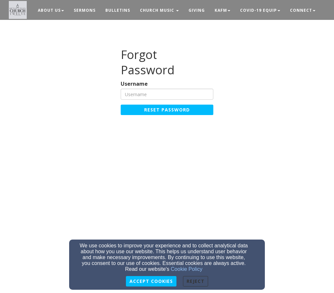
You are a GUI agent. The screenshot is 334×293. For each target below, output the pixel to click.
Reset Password (167, 110)
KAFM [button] (222, 10)
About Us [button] (51, 10)
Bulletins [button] (117, 10)
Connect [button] (302, 10)
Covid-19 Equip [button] (260, 10)
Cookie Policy (187, 269)
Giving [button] (197, 10)
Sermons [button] (85, 10)
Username (134, 84)
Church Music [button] (159, 10)
